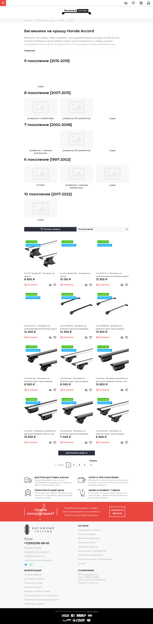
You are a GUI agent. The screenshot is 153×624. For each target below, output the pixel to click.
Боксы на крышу (87, 534)
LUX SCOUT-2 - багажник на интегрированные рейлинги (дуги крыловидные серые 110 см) (112, 275)
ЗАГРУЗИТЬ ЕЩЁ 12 (76, 453)
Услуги (81, 563)
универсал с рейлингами (40, 118)
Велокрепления (86, 542)
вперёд (93, 463)
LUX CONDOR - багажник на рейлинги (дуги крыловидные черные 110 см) (74, 327)
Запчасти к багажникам (90, 555)
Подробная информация (88, 583)
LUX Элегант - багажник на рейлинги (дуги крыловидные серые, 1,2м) (74, 380)
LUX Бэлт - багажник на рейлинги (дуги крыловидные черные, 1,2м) (112, 379)
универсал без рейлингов (76, 118)
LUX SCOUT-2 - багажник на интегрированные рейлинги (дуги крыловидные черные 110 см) (40, 327)
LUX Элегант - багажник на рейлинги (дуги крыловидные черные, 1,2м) (38, 380)
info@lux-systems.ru (34, 556)
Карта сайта (92, 611)
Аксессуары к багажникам (92, 551)
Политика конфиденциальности (41, 599)
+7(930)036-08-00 (36, 543)
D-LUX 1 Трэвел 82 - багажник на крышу (39, 274)
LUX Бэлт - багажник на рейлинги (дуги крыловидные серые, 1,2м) (40, 432)
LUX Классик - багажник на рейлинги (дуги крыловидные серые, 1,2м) (110, 432)
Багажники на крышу (89, 530)
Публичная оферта (34, 604)
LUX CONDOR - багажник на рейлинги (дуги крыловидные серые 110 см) (110, 327)
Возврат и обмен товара (37, 591)
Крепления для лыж (88, 538)
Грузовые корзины (88, 546)
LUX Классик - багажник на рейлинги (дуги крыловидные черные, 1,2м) (74, 432)
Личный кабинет (33, 574)
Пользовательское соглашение (41, 595)
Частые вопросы (33, 587)
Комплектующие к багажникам (94, 559)
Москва (28, 538)
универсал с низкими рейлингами (40, 151)
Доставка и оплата (34, 578)
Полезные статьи (33, 583)
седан (40, 86)
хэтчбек (40, 185)
